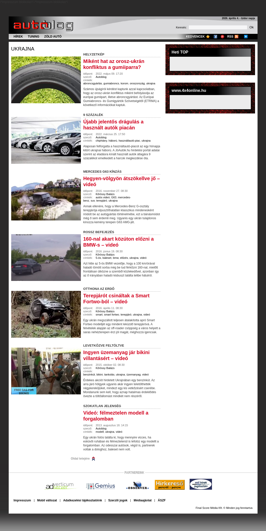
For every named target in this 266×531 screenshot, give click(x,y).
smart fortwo (111, 314)
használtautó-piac (129, 140)
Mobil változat (47, 500)
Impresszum (22, 500)
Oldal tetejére (80, 458)
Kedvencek (195, 36)
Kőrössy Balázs (105, 194)
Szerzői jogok (117, 500)
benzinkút (89, 374)
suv (93, 200)
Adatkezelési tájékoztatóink (82, 500)
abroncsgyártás (92, 83)
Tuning (33, 36)
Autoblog (101, 76)
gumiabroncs (111, 83)
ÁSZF (161, 500)
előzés (124, 257)
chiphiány (101, 140)
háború (112, 140)
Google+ (222, 36)
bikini (100, 374)
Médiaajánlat (143, 500)
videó (143, 257)
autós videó (103, 197)
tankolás (109, 374)
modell (100, 431)
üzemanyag (133, 374)
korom (124, 83)
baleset (107, 257)
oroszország (137, 83)
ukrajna (22, 49)
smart (99, 314)
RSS (230, 36)
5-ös (98, 257)
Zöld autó (53, 36)
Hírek (18, 36)
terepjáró (101, 200)
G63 (113, 197)
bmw (116, 257)
